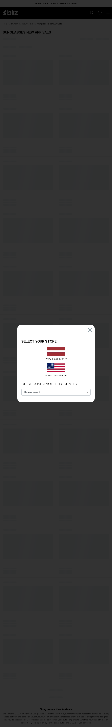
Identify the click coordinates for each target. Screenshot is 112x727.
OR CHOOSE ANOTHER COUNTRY (49, 379)
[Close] (90, 325)
